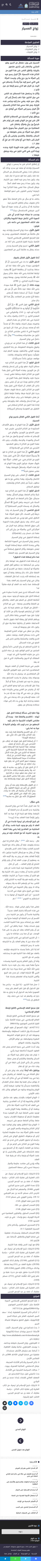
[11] (23, 840)
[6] (23, 470)
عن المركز (16, 1553)
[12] (19, 898)
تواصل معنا (8, 1553)
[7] (7, 506)
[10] (4, 795)
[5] (11, 448)
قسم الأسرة (26, 19)
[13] (25, 999)
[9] (28, 796)
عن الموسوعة (25, 1553)
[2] (13, 334)
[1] (12, 210)
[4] (9, 409)
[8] (14, 533)
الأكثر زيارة (34, 12)
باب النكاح (26, 24)
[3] (14, 358)
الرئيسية (34, 19)
